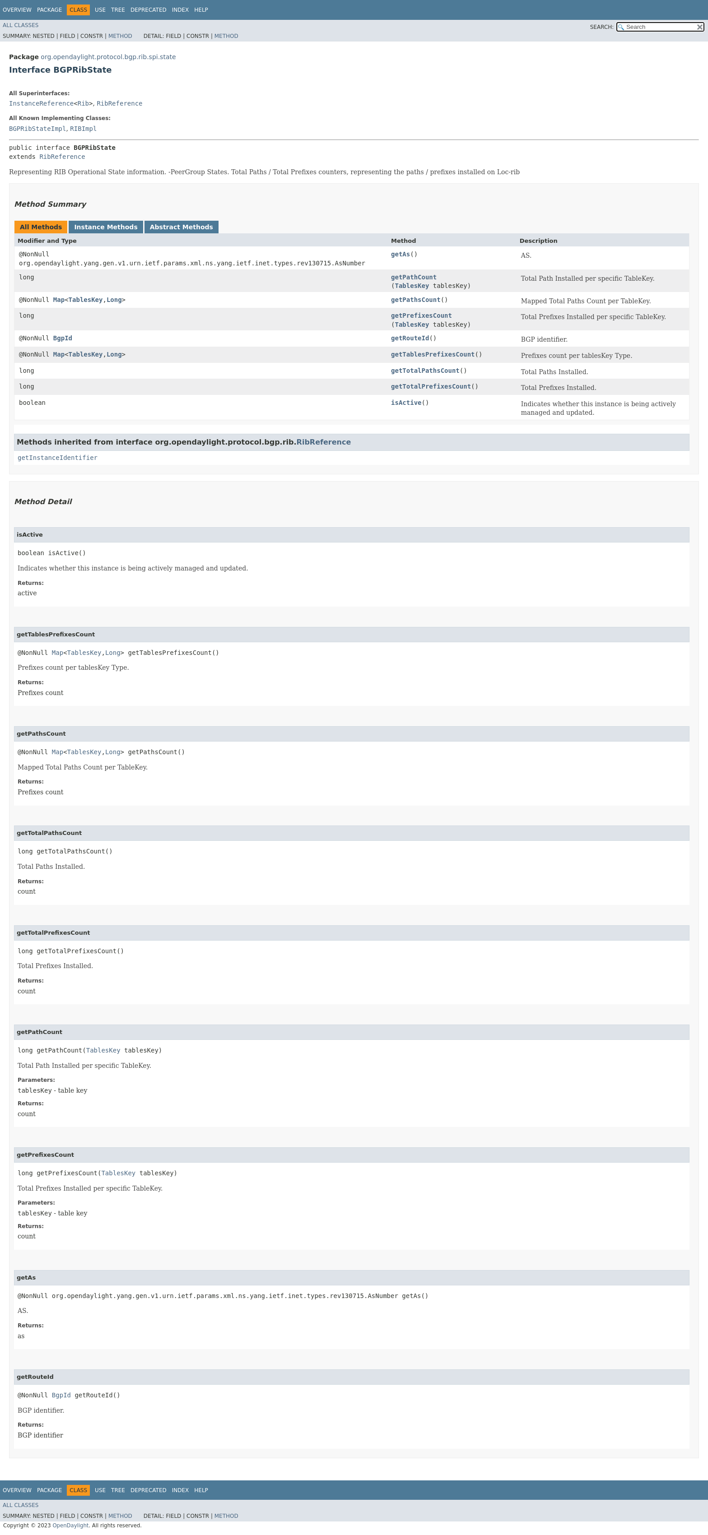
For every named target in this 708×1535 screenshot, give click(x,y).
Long (114, 299)
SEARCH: (602, 27)
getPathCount (414, 277)
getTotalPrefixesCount (431, 386)
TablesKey (412, 285)
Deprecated (148, 10)
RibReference (119, 103)
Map (59, 299)
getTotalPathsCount (425, 370)
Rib (83, 103)
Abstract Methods (181, 227)
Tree (118, 10)
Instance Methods (105, 227)
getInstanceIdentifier (58, 457)
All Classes (20, 25)
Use (100, 10)
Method (120, 36)
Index (180, 10)
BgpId (62, 338)
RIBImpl (83, 128)
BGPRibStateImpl (37, 128)
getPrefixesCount (421, 315)
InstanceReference (41, 103)
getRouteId (410, 338)
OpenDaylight (70, 1525)
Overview (17, 10)
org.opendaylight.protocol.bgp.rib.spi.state (108, 56)
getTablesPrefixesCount (433, 354)
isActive (406, 402)
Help (201, 10)
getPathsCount (416, 299)
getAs (400, 254)
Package (49, 10)
